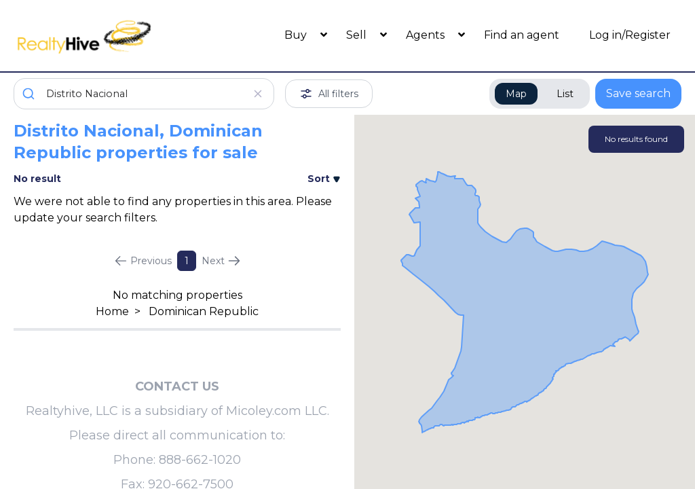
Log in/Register (630, 35)
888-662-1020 (200, 459)
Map (516, 94)
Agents (426, 35)
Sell (357, 35)
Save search (638, 93)
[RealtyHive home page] (97, 36)
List (565, 94)
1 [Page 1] (187, 261)
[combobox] (144, 93)
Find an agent (521, 35)
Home (112, 311)
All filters (328, 94)
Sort (324, 179)
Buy (296, 35)
